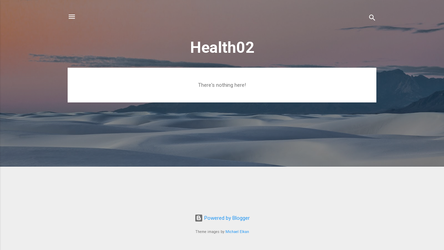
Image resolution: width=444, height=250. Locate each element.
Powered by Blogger (222, 218)
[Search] (372, 19)
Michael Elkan (237, 232)
